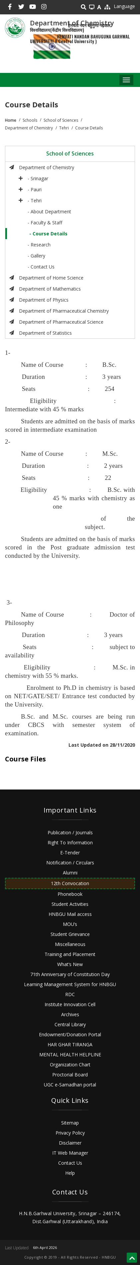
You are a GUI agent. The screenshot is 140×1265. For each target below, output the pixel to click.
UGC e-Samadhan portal (70, 1084)
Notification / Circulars (70, 862)
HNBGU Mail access (70, 914)
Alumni (70, 872)
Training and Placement (70, 954)
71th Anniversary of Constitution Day (70, 974)
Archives (70, 1014)
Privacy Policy (70, 1133)
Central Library (70, 1024)
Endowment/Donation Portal (70, 1034)
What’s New (70, 964)
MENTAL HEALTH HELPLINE (70, 1054)
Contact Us (70, 1163)
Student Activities (70, 904)
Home (10, 120)
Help (70, 1173)
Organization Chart (70, 1064)
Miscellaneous (70, 944)
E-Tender (70, 852)
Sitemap (70, 1123)
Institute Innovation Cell (70, 1004)
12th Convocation (70, 883)
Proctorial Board (70, 1074)
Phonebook (70, 894)
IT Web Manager (70, 1153)
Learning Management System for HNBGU (70, 984)
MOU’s (70, 924)
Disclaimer (70, 1143)
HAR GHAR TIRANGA (70, 1044)
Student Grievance (70, 934)
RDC (70, 994)
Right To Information (70, 842)
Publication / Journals (70, 832)
